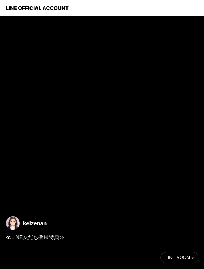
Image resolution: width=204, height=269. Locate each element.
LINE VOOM (177, 257)
